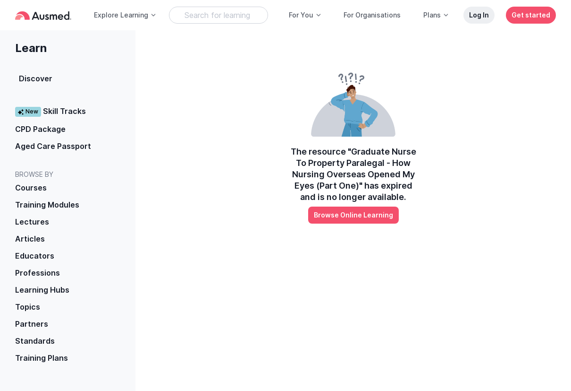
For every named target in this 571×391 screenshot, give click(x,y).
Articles (30, 238)
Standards (35, 341)
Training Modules (47, 204)
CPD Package (40, 129)
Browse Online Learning (353, 215)
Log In (479, 15)
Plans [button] (436, 15)
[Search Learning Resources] (218, 15)
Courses (31, 187)
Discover (35, 78)
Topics (27, 307)
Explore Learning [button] (125, 15)
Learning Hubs (42, 290)
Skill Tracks (50, 111)
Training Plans (41, 358)
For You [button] (305, 15)
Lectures (32, 221)
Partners (31, 324)
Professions (37, 273)
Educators (34, 256)
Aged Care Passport (53, 146)
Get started (531, 15)
